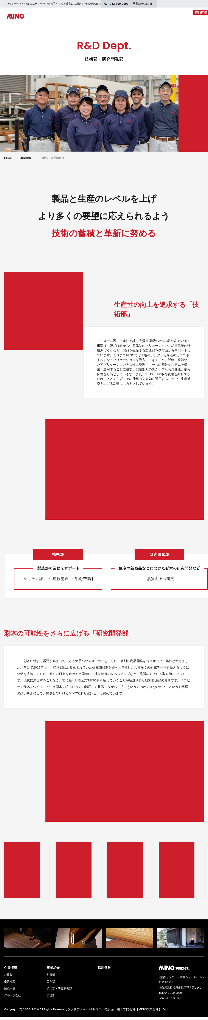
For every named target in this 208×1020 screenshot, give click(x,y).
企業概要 (9, 984)
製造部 (51, 998)
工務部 (51, 984)
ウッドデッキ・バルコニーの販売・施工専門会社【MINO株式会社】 (114, 1012)
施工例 (179, 20)
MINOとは (94, 20)
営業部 (51, 977)
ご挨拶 (8, 977)
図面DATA (181, 12)
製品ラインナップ (66, 20)
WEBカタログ (157, 12)
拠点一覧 (9, 991)
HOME (8, 158)
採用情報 (104, 970)
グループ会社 (12, 998)
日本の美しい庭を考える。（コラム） (138, 20)
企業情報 (10, 970)
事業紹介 (25, 158)
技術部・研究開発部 (59, 991)
